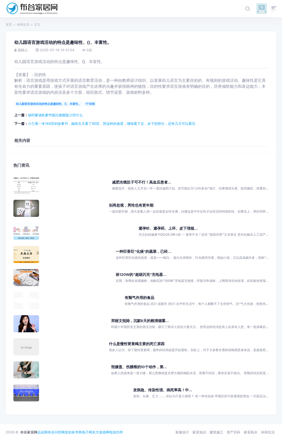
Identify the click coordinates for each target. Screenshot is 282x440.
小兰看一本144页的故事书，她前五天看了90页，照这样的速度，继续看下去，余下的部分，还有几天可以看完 (111, 123)
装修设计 (182, 432)
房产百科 (233, 432)
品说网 (42, 432)
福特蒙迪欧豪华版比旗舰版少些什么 (55, 115)
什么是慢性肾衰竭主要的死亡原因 (137, 344)
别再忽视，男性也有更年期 (131, 205)
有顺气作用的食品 (139, 298)
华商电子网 (83, 432)
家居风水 (250, 432)
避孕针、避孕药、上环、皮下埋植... (168, 228)
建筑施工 (216, 432)
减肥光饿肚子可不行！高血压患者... (141, 182)
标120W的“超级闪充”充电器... (141, 274)
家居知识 (199, 432)
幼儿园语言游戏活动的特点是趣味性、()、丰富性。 (48, 103)
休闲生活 (23, 25)
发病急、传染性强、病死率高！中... (162, 390)
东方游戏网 (100, 432)
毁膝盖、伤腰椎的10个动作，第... (139, 367)
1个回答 (90, 103)
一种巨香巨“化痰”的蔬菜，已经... (143, 251)
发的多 (70, 432)
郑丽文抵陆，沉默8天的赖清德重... (140, 321)
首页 (9, 25)
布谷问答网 (56, 432)
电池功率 (116, 432)
